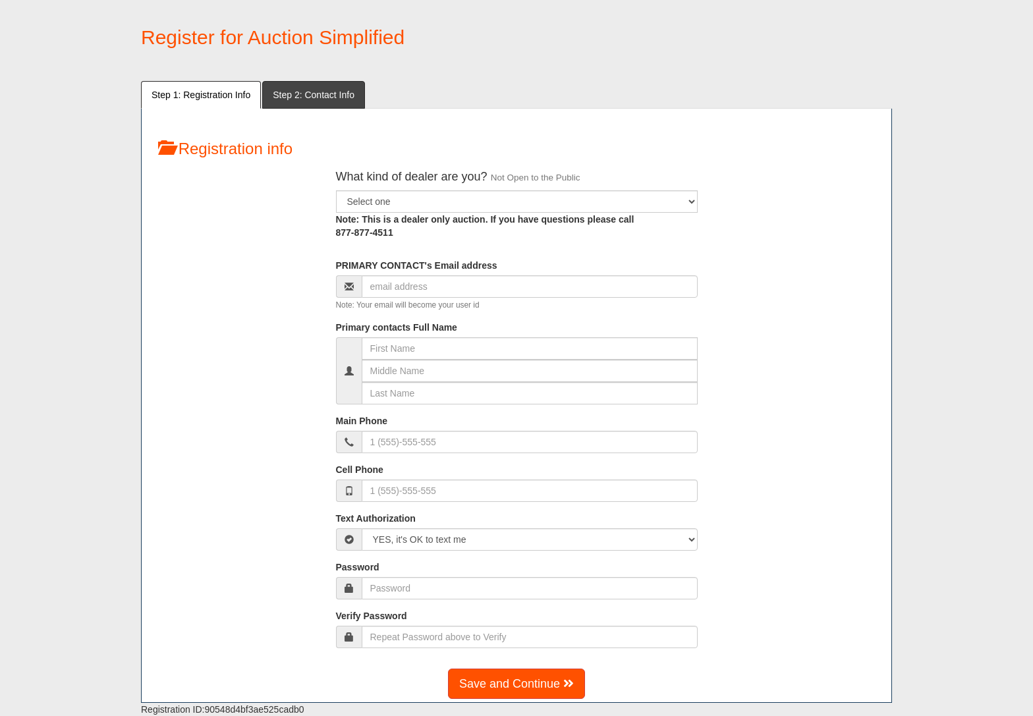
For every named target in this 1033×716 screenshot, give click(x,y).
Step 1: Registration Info (201, 95)
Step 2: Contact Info (313, 95)
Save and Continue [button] (516, 683)
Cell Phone (359, 469)
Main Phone (362, 421)
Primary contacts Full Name (396, 327)
